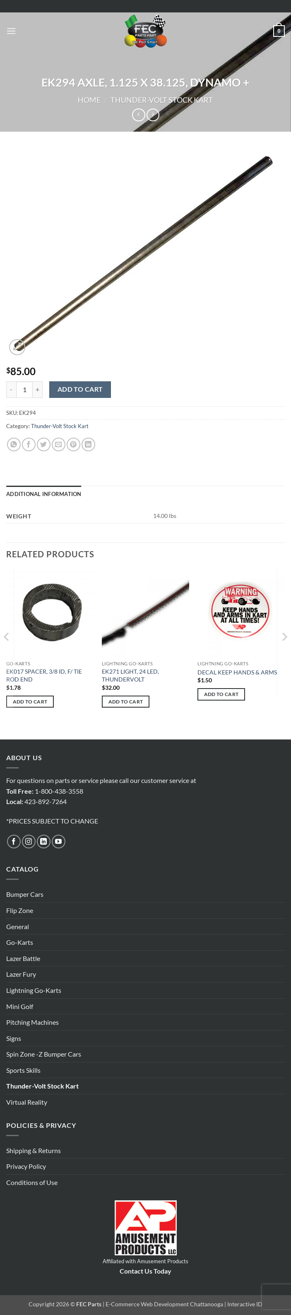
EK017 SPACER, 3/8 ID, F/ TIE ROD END (44, 675)
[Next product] (138, 114)
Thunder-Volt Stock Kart (162, 99)
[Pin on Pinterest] (73, 444)
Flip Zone (19, 910)
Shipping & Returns (33, 1150)
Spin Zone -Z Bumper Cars (43, 1054)
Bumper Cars (24, 894)
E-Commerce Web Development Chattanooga (164, 1304)
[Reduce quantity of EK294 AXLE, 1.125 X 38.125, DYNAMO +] (11, 389)
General (17, 926)
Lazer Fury (21, 974)
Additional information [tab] (44, 494)
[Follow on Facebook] (14, 841)
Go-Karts (19, 942)
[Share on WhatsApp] (14, 444)
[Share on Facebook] (29, 444)
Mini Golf (19, 1006)
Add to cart (80, 389)
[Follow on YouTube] (58, 841)
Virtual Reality (26, 1102)
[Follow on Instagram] (29, 841)
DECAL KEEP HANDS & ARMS (237, 672)
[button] (11, 31)
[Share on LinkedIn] (88, 444)
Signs (13, 1038)
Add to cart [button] (30, 701)
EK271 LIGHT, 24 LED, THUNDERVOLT (130, 675)
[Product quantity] (24, 389)
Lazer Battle (23, 958)
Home (89, 99)
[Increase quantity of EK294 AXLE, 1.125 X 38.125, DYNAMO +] (38, 389)
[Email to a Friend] (58, 444)
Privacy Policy (26, 1166)
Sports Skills (23, 1070)
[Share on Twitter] (44, 444)
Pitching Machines (32, 1022)
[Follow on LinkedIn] (44, 841)
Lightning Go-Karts (33, 990)
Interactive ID (244, 1304)
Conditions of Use (32, 1182)
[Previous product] (153, 114)
